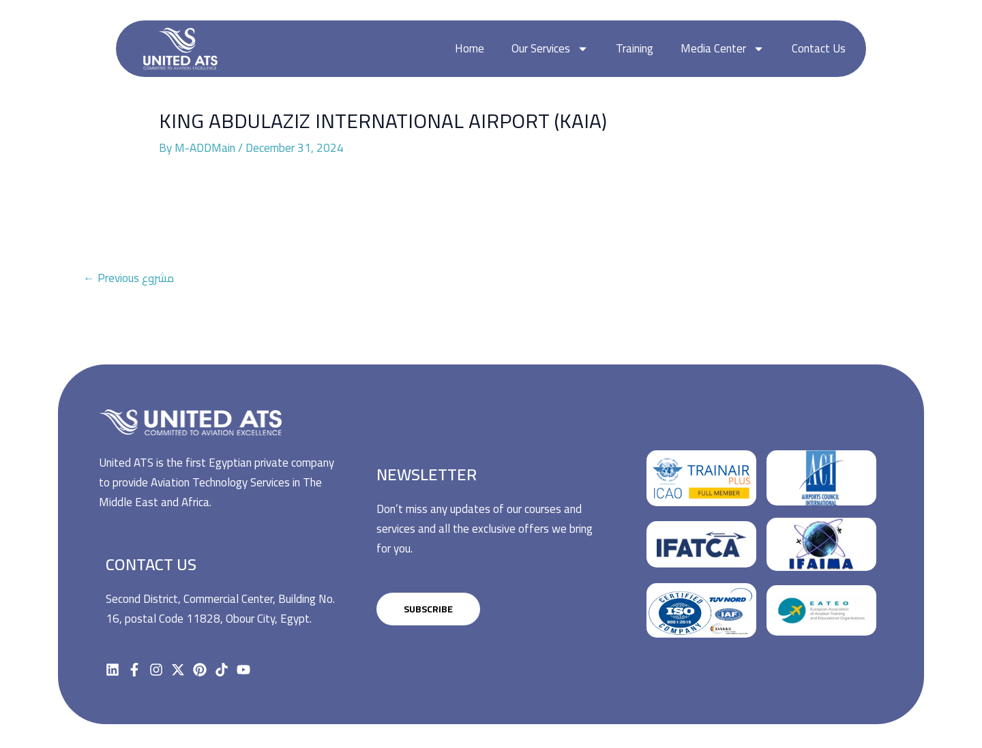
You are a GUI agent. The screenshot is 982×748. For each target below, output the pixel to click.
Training (634, 48)
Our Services (550, 48)
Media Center (722, 48)
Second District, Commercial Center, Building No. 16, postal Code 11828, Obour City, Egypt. (220, 608)
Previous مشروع (128, 278)
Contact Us (819, 48)
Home (469, 48)
